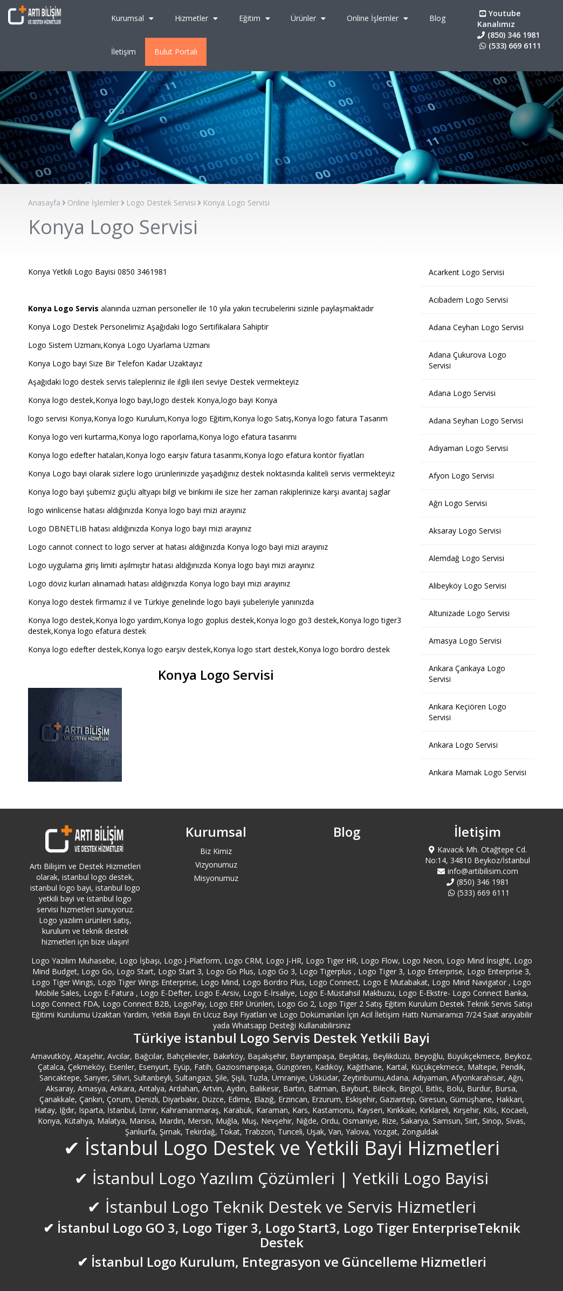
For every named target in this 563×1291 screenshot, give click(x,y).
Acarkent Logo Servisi (466, 272)
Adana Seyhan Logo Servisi (476, 420)
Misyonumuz (216, 878)
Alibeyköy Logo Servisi (467, 585)
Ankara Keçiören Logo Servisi (467, 711)
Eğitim (256, 18)
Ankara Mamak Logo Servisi (477, 772)
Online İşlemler (379, 18)
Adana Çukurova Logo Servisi (467, 360)
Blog (437, 18)
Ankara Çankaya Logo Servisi (467, 673)
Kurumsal (133, 18)
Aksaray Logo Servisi (465, 530)
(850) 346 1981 (508, 35)
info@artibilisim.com (477, 871)
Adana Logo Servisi (462, 393)
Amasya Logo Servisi (465, 641)
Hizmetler (198, 18)
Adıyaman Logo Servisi (468, 448)
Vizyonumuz (216, 864)
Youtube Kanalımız (498, 18)
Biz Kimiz (216, 851)
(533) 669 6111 (509, 45)
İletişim (123, 51)
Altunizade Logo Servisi (469, 613)
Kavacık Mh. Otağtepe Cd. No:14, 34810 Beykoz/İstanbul (477, 854)
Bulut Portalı (175, 51)
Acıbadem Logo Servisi (468, 300)
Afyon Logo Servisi (461, 475)
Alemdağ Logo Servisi (466, 558)
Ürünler (309, 18)
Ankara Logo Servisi (463, 745)
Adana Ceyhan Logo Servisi (476, 327)
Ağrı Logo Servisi (458, 503)
